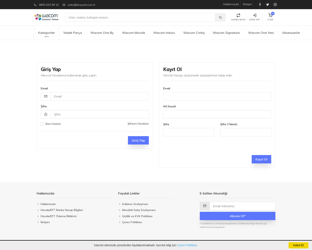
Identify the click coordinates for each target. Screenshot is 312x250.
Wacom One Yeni (261, 33)
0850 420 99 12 (49, 5)
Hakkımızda (231, 4)
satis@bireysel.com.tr (81, 5)
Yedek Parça (72, 33)
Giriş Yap (254, 17)
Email (44, 88)
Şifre (44, 106)
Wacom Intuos (164, 33)
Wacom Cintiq (194, 33)
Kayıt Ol (261, 159)
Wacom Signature (226, 33)
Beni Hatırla (53, 124)
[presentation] (193, 147)
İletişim (247, 4)
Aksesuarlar (291, 33)
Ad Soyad (169, 106)
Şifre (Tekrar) (228, 124)
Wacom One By (102, 33)
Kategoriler (46, 35)
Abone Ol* (238, 216)
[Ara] (140, 17)
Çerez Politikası (187, 245)
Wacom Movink (133, 33)
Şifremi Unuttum (138, 123)
